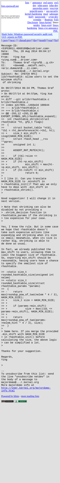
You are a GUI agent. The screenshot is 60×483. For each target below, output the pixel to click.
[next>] (13, 40)
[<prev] (5, 40)
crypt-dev (53, 16)
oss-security (52, 11)
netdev (36, 25)
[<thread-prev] (24, 40)
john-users (43, 5)
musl (45, 14)
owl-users (48, 2)
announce (37, 2)
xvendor (37, 19)
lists (27, 2)
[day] (35, 40)
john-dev (53, 5)
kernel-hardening (33, 14)
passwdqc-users (40, 8)
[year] (50, 40)
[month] (43, 40)
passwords (40, 16)
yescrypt (54, 8)
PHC (55, 31)
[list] (56, 40)
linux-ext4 (46, 25)
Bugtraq (49, 19)
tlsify (31, 16)
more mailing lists (30, 473)
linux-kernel (45, 22)
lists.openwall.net (10, 6)
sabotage (53, 14)
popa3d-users (36, 11)
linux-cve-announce (48, 28)
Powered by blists (10, 473)
